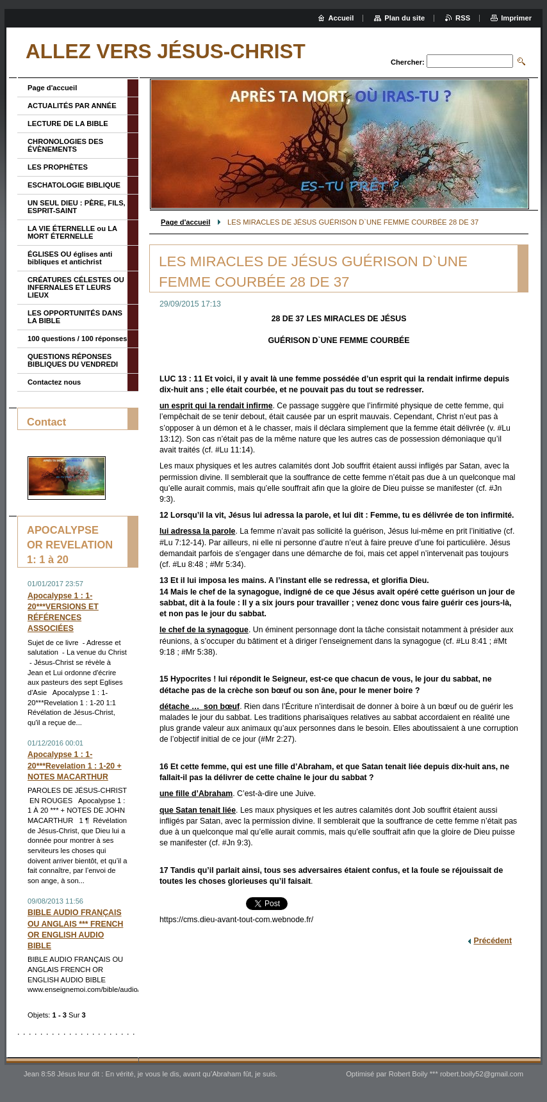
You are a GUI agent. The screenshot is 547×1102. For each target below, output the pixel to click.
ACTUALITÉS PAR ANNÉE (72, 105)
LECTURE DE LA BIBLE (68, 123)
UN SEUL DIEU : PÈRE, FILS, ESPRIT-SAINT (77, 206)
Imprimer (516, 18)
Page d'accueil (185, 222)
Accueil (341, 18)
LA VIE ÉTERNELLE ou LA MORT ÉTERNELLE (72, 232)
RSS (462, 18)
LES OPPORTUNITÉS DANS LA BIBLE (75, 316)
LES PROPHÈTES (58, 167)
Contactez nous (54, 382)
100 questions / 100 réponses (77, 338)
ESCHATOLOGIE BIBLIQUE (74, 185)
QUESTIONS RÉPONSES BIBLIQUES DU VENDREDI (73, 360)
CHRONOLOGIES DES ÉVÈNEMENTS (65, 145)
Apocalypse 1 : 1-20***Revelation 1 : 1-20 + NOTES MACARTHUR (75, 765)
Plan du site (404, 18)
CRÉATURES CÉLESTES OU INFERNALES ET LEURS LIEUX (76, 287)
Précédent (492, 940)
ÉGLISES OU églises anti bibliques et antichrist (70, 258)
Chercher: (408, 62)
